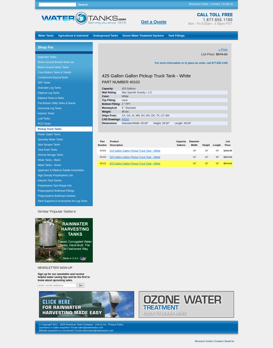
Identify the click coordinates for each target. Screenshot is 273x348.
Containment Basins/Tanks (53, 77)
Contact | (219, 341)
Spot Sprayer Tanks (49, 144)
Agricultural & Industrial (73, 35)
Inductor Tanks (46, 113)
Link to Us (100, 324)
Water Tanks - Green (49, 165)
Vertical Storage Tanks (50, 154)
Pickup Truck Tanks (50, 129)
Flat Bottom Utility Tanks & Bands (57, 103)
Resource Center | (204, 341)
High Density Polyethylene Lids (55, 175)
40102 (125, 119)
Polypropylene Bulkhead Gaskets (57, 195)
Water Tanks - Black (49, 160)
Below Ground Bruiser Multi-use (56, 62)
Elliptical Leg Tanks (49, 92)
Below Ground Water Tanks (53, 67)
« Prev (223, 49)
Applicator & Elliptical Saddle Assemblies (61, 170)
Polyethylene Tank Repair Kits (55, 185)
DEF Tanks (44, 82)
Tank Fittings (176, 35)
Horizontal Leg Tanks (50, 108)
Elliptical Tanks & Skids (51, 98)
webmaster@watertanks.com (97, 330)
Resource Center (198, 4)
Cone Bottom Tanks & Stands (54, 72)
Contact (215, 4)
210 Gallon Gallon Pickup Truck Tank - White (135, 150)
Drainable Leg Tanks (49, 87)
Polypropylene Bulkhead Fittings (56, 190)
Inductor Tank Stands (50, 180)
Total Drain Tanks (47, 149)
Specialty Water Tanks (50, 139)
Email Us (228, 4)
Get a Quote (153, 21)
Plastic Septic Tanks (49, 134)
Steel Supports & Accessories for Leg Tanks (62, 201)
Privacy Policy (115, 324)
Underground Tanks (105, 35)
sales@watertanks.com (90, 327)
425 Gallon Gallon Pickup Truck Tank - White (135, 163)
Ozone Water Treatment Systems (143, 35)
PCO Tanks (44, 123)
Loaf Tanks (44, 118)
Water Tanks (46, 35)
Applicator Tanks (47, 57)
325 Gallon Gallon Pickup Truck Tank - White (135, 157)
